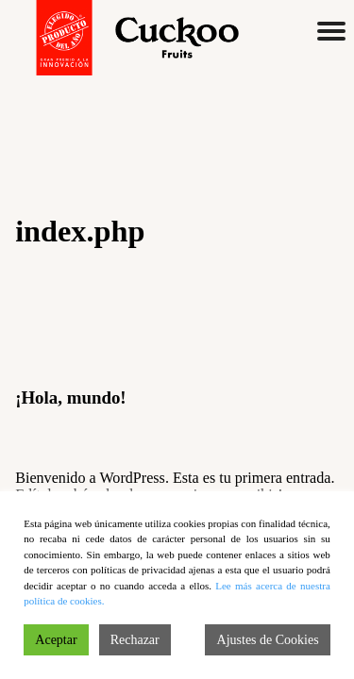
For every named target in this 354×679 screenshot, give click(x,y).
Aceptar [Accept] (55, 640)
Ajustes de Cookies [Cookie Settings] (268, 640)
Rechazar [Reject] (135, 640)
